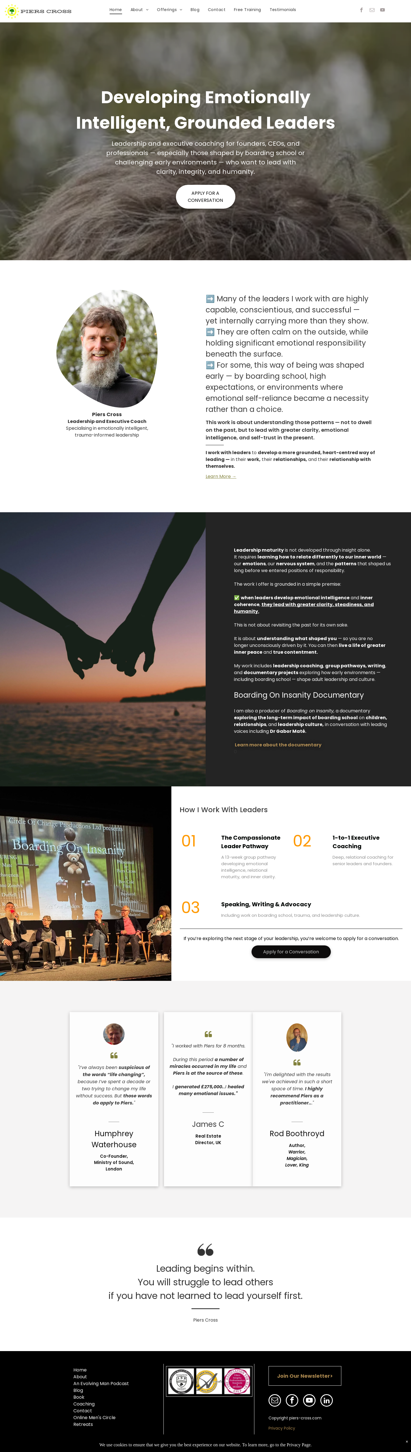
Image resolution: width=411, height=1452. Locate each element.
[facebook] (361, 11)
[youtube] (382, 11)
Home (80, 1370)
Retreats (83, 1424)
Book (78, 1397)
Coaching (84, 1404)
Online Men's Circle (94, 1417)
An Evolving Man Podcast (101, 1383)
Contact (82, 1410)
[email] (372, 11)
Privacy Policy (282, 1428)
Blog (78, 1390)
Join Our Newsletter (303, 1375)
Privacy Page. (299, 1444)
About (80, 1376)
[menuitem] (115, 9)
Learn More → (221, 476)
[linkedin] (326, 1401)
